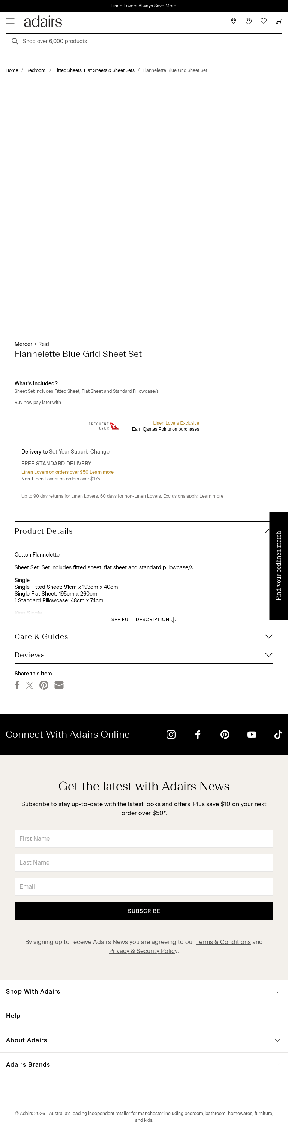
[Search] (16, 42)
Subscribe (144, 911)
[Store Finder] (233, 21)
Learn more (102, 472)
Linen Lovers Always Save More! (144, 6)
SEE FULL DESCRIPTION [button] (144, 620)
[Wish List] (263, 21)
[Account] (248, 21)
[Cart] (278, 21)
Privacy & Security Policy (143, 951)
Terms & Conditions (223, 942)
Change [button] (100, 452)
